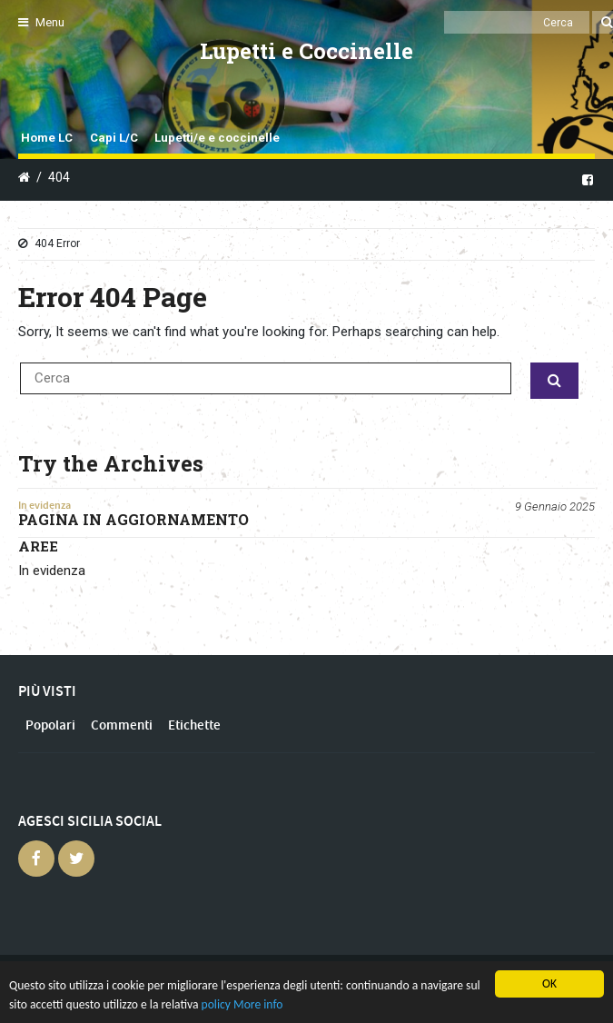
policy (216, 1004)
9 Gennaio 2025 (555, 506)
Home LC (47, 137)
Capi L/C (114, 137)
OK (549, 983)
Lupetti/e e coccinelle (217, 137)
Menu (41, 22)
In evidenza (44, 505)
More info (257, 1004)
